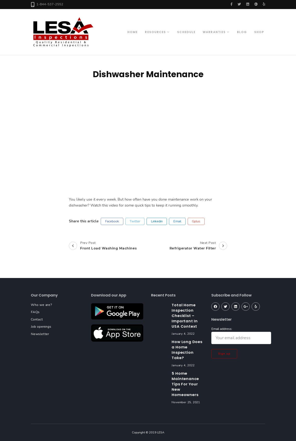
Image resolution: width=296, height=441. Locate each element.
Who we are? (41, 305)
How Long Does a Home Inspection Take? (187, 349)
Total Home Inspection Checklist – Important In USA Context (185, 315)
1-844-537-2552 (49, 4)
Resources (155, 32)
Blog (242, 32)
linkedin (157, 221)
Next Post (198, 246)
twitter (135, 221)
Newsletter (40, 334)
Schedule (186, 32)
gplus (196, 221)
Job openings (41, 326)
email (177, 221)
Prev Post (103, 246)
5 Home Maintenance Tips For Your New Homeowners (185, 384)
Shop (259, 32)
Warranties (214, 32)
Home (132, 32)
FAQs (35, 312)
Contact (37, 319)
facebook (112, 221)
